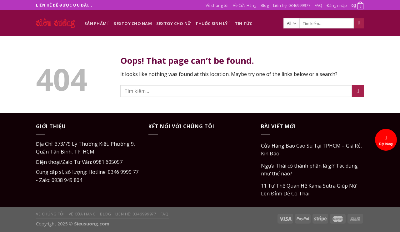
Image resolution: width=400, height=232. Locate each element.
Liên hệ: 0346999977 (291, 5)
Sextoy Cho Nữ (173, 23)
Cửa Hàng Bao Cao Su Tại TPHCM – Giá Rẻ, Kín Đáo (311, 149)
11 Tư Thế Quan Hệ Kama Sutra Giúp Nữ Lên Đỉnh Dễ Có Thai (309, 189)
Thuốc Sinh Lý (213, 23)
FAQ (318, 5)
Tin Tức (243, 23)
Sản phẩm (96, 23)
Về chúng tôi (217, 5)
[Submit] (359, 23)
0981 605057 (107, 162)
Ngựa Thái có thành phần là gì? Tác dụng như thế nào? (309, 169)
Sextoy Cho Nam (133, 23)
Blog (265, 5)
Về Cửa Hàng (244, 5)
